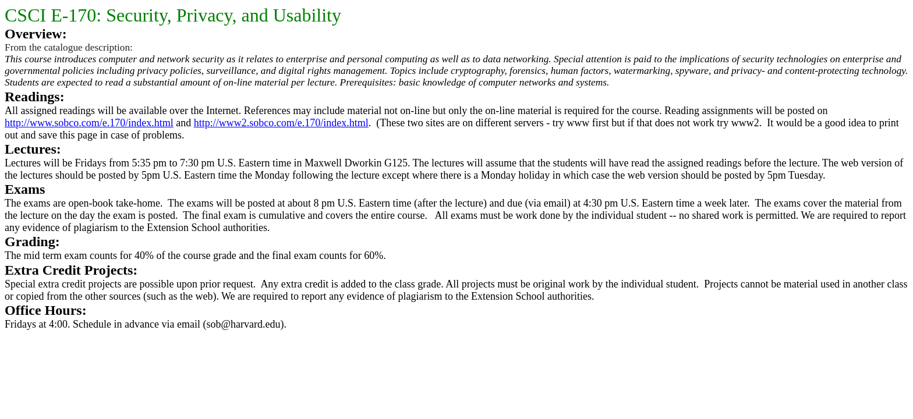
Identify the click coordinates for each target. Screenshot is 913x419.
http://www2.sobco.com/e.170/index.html (281, 123)
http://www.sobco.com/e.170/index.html (89, 123)
